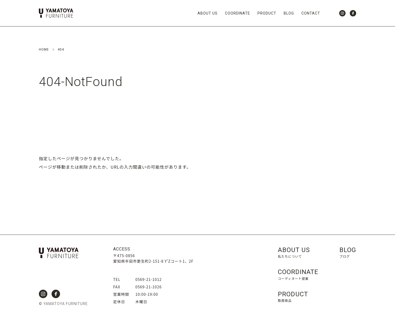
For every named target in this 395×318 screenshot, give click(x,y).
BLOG (289, 13)
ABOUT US (208, 13)
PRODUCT (267, 13)
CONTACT (310, 13)
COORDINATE (237, 13)
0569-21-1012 (148, 279)
